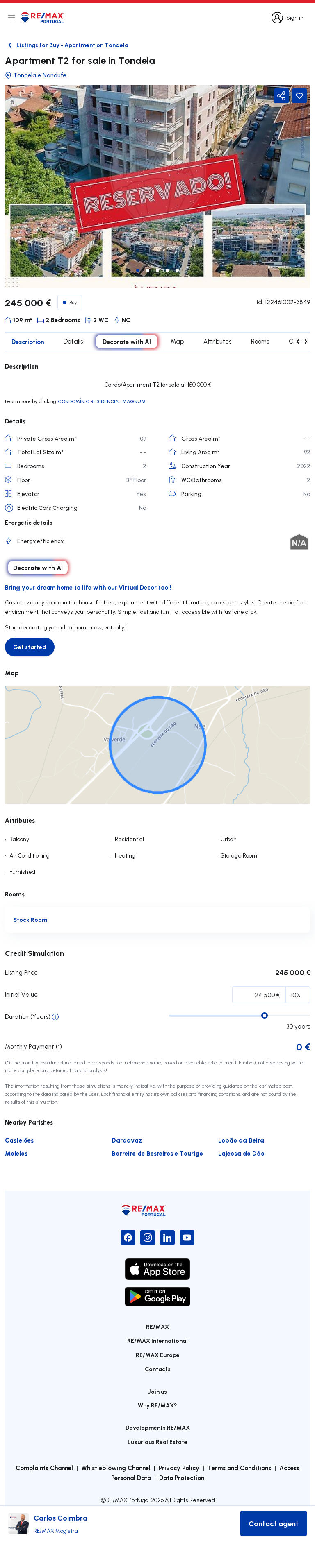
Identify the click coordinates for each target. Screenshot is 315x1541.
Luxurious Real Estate (157, 1442)
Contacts (158, 1369)
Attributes (217, 341)
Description (27, 341)
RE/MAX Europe (158, 1355)
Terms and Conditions (239, 1468)
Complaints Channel (44, 1468)
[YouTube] (187, 1237)
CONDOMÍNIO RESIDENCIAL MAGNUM (102, 401)
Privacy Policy (179, 1468)
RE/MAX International (157, 1340)
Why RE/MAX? (157, 1405)
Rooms (260, 341)
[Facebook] (128, 1237)
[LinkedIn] (167, 1237)
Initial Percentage (40, 996)
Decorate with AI (127, 341)
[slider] (264, 1015)
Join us (157, 1391)
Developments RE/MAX (158, 1427)
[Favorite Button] (299, 96)
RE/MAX (157, 1327)
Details (73, 341)
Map (177, 341)
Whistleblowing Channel (116, 1468)
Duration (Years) (27, 1017)
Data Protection (181, 1477)
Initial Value (21, 994)
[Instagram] (147, 1237)
